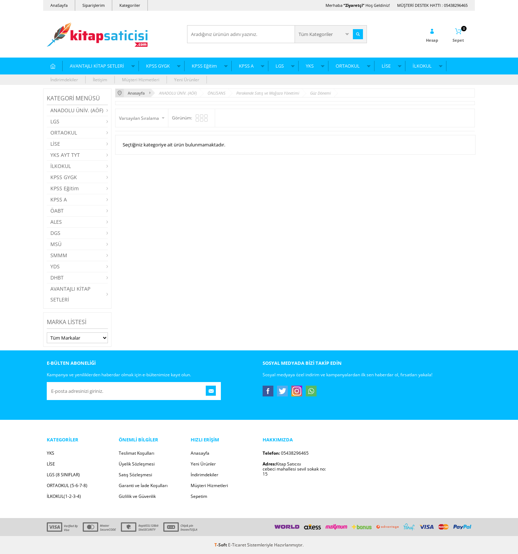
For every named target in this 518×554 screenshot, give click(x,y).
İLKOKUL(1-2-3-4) (64, 496)
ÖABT (57, 210)
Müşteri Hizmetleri (140, 80)
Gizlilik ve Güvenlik (137, 496)
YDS (55, 266)
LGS (280, 66)
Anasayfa (200, 453)
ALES (56, 221)
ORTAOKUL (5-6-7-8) (67, 485)
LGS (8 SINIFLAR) (63, 475)
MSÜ (56, 244)
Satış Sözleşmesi (135, 475)
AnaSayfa (59, 5)
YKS (310, 66)
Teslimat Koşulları (136, 453)
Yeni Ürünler (186, 80)
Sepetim (199, 496)
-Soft (221, 545)
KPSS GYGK (158, 66)
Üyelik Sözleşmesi (137, 464)
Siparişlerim (93, 5)
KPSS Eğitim (204, 66)
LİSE (386, 66)
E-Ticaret (237, 545)
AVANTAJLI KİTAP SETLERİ (97, 66)
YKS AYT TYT (65, 154)
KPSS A (246, 66)
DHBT (57, 277)
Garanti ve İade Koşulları (143, 485)
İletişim (100, 80)
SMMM (58, 255)
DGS (55, 233)
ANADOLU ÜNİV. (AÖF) (76, 110)
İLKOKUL (422, 66)
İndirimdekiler (64, 80)
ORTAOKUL (348, 66)
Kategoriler (129, 5)
